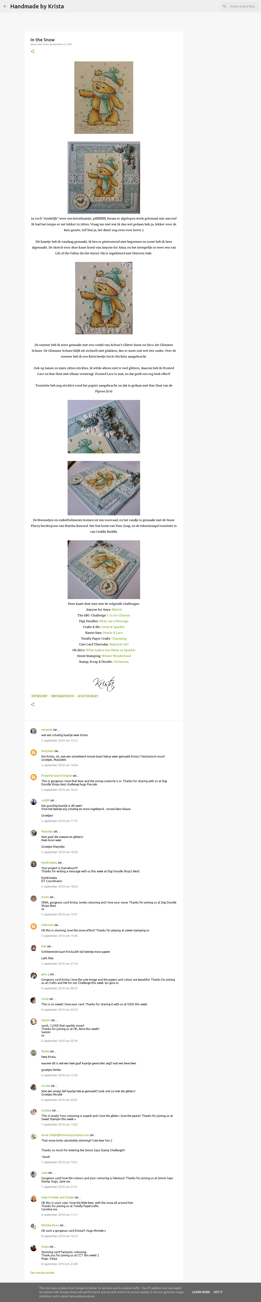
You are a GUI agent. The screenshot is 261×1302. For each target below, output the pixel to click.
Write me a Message (114, 621)
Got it (218, 1292)
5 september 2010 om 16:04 (59, 765)
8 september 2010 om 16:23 (59, 1236)
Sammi (45, 1020)
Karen (45, 897)
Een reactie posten (42, 1272)
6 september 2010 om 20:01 (59, 1099)
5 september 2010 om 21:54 (59, 963)
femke (45, 1051)
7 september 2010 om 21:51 (59, 1186)
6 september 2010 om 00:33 (59, 988)
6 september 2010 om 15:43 (59, 1075)
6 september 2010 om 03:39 (59, 1040)
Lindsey (46, 1110)
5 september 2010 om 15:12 (59, 740)
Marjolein (47, 751)
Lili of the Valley (88, 696)
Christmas (121, 661)
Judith (45, 800)
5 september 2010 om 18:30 (59, 852)
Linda (45, 998)
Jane (44, 1172)
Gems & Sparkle (113, 627)
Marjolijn (47, 831)
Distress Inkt (39, 696)
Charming (119, 638)
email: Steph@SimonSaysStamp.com (65, 1135)
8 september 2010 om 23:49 (59, 1264)
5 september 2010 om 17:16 (59, 821)
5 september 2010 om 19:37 (59, 914)
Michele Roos (50, 1225)
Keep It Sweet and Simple (57, 1197)
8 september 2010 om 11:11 (59, 1214)
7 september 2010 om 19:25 (59, 1162)
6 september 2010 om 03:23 (59, 1009)
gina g (45, 974)
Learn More (201, 1292)
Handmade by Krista (37, 6)
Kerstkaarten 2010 (63, 696)
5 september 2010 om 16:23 (59, 789)
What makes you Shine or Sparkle (110, 650)
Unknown (47, 925)
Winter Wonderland (116, 656)
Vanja (45, 1246)
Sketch (117, 609)
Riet (43, 946)
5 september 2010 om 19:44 (59, 935)
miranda (46, 729)
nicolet (45, 1085)
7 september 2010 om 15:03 (59, 1124)
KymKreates (49, 862)
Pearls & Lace (113, 633)
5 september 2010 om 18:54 (59, 886)
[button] (32, 51)
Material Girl (119, 644)
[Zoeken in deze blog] (239, 6)
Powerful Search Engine (56, 775)
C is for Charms (118, 615)
